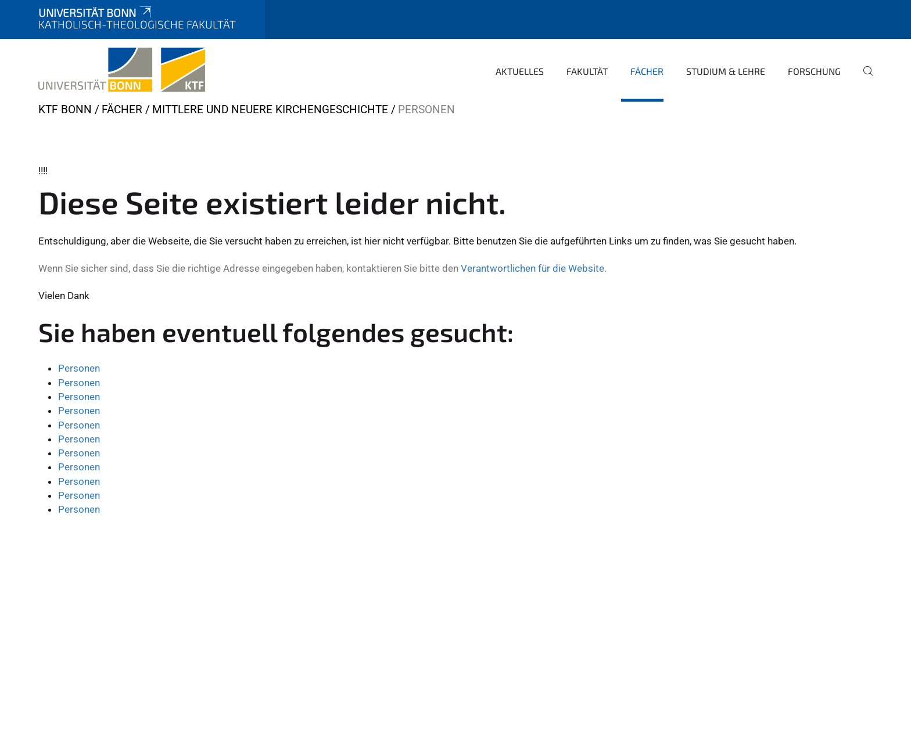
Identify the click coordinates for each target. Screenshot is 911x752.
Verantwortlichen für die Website (532, 268)
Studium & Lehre (725, 71)
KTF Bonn (65, 109)
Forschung (814, 71)
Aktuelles (520, 71)
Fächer (646, 71)
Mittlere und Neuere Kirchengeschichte (270, 109)
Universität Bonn (95, 12)
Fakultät (587, 71)
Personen (79, 368)
